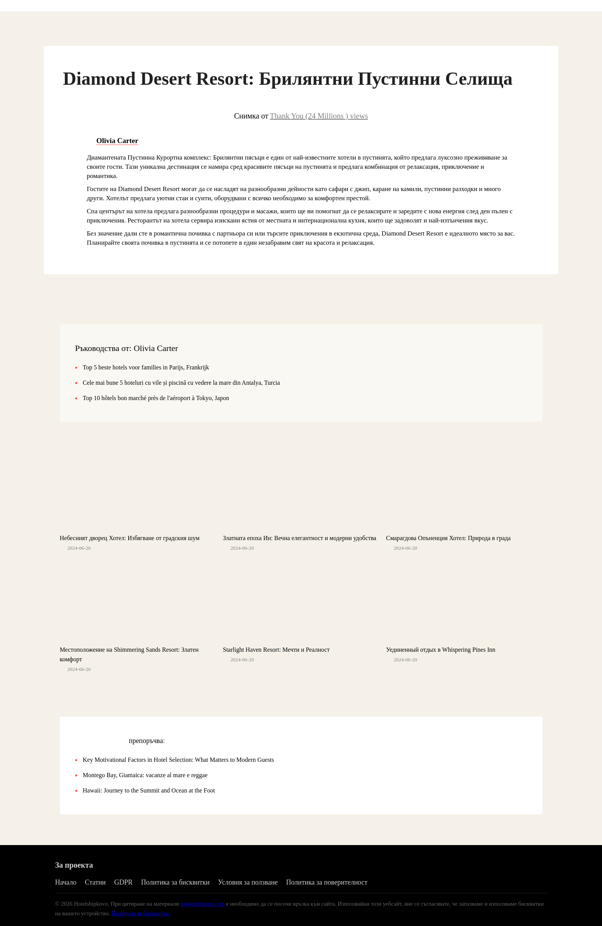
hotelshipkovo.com (202, 904)
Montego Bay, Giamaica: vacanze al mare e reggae (145, 775)
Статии (95, 882)
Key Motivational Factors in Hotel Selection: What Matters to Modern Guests (178, 759)
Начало (65, 882)
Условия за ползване (248, 882)
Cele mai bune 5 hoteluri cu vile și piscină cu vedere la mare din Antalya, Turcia (181, 382)
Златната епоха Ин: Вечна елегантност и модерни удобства (299, 538)
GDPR (123, 882)
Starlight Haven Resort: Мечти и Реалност (276, 649)
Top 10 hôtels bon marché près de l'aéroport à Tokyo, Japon (156, 398)
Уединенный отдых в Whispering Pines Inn (440, 649)
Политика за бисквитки (175, 882)
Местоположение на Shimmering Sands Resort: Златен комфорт (129, 654)
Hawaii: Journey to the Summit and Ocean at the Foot (149, 790)
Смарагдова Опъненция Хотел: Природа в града (448, 538)
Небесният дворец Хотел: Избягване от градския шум (130, 538)
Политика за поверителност (326, 882)
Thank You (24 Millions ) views (319, 116)
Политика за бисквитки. (140, 913)
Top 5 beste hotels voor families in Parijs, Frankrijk (146, 367)
